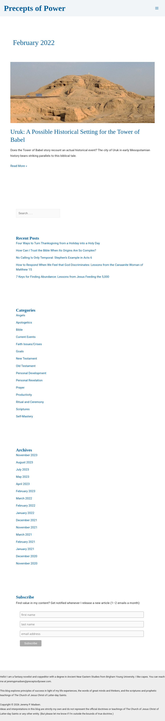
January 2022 (25, 513)
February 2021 (25, 542)
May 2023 (22, 477)
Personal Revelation (29, 380)
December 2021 (26, 520)
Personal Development (31, 373)
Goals (20, 351)
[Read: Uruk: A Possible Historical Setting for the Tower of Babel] (82, 92)
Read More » (18, 166)
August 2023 (24, 462)
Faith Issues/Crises (29, 344)
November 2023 (26, 455)
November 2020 (26, 563)
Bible (19, 329)
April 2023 (23, 484)
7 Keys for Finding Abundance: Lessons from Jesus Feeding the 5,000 (62, 277)
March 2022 (24, 498)
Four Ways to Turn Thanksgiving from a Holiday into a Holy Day (58, 243)
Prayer (20, 387)
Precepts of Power (34, 8)
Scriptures (23, 409)
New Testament (26, 358)
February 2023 (25, 491)
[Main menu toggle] (157, 8)
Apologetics (24, 322)
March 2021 (24, 534)
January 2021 (25, 549)
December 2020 (26, 556)
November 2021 (26, 527)
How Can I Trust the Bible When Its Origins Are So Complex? (56, 250)
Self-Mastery (24, 416)
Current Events (26, 337)
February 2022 (25, 505)
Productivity (24, 395)
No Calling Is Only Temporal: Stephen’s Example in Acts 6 (54, 257)
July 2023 (22, 469)
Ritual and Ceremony (30, 402)
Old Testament (25, 366)
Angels (20, 315)
